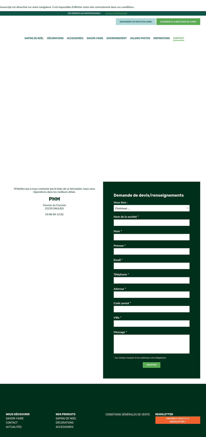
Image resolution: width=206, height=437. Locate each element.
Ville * (152, 321)
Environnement (117, 38)
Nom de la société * (152, 220)
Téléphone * (152, 278)
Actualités (14, 427)
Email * (152, 263)
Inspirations (162, 38)
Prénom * (152, 249)
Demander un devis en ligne (136, 21)
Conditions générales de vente (128, 414)
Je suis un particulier (116, 13)
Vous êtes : (152, 206)
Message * (152, 342)
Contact (178, 38)
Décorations (55, 38)
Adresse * (152, 292)
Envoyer (152, 365)
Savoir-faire (95, 38)
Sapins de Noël (34, 38)
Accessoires (75, 38)
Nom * (152, 234)
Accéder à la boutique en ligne (178, 21)
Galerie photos (140, 38)
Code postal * (152, 306)
